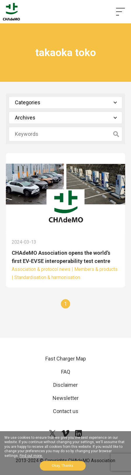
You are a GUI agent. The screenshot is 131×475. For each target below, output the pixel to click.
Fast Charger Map (65, 359)
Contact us (65, 411)
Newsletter (66, 398)
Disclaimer (65, 385)
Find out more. (31, 456)
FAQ (65, 372)
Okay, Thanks (62, 466)
